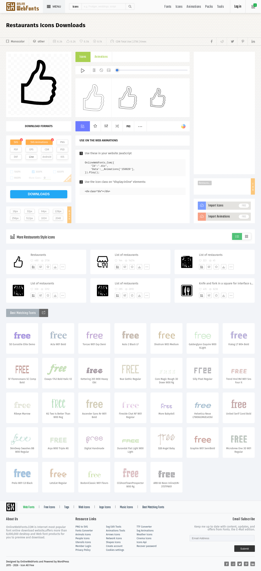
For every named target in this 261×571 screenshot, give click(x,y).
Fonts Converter (84, 530)
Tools (220, 7)
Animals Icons (83, 534)
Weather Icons (144, 534)
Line (31, 156)
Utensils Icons (83, 542)
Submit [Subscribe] (244, 548)
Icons (179, 7)
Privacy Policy (83, 550)
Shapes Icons (113, 542)
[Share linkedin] (251, 42)
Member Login (83, 546)
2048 (58, 218)
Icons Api (142, 542)
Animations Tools (115, 530)
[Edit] (40, 266)
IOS (62, 156)
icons (76, 6)
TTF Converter (144, 526)
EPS (31, 149)
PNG (62, 142)
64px (43, 211)
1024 (44, 218)
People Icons (82, 538)
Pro (128, 126)
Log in (237, 7)
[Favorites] (48, 266)
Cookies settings (115, 550)
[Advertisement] (224, 113)
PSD (62, 149)
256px (15, 218)
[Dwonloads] (55, 266)
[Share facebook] (212, 42)
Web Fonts (28, 507)
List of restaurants (126, 255)
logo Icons (105, 507)
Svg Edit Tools (113, 526)
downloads (39, 194)
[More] (62, 266)
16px (15, 211)
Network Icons (114, 538)
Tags (66, 507)
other (41, 41)
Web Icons (84, 507)
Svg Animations (145, 530)
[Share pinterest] (242, 42)
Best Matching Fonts (153, 507)
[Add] (33, 266)
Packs (209, 7)
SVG (16, 142)
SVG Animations (39, 142)
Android (47, 156)
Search (130, 6)
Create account (114, 546)
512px (29, 218)
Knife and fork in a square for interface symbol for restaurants (226, 283)
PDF (16, 149)
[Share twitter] (232, 42)
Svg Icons (24, 6)
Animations (194, 7)
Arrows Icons (113, 534)
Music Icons (126, 507)
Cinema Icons (144, 538)
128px (58, 211)
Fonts (167, 7)
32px (29, 211)
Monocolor (18, 41)
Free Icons (49, 507)
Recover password (147, 546)
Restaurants (205, 183)
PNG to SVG (81, 526)
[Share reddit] (221, 42)
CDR (47, 149)
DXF (16, 156)
